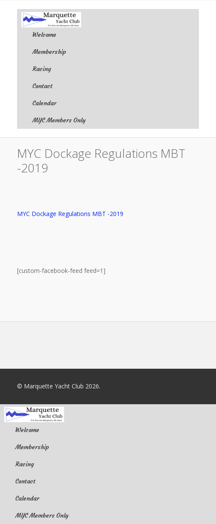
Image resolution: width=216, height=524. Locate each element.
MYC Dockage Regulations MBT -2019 (70, 214)
